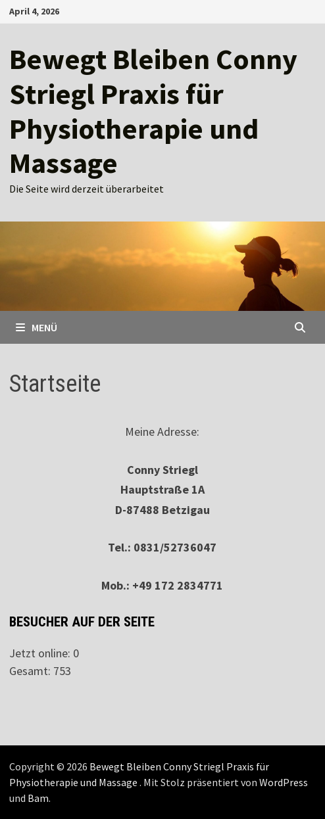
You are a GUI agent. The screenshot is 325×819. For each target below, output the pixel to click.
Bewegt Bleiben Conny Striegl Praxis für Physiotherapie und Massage (153, 111)
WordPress (283, 782)
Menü (36, 327)
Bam (38, 798)
